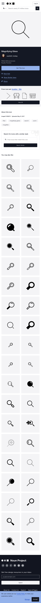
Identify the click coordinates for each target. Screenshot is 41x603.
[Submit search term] (37, 8)
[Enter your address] (20, 577)
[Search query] (20, 139)
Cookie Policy (21, 594)
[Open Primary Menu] (3, 4)
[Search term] (21, 8)
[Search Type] (4, 8)
